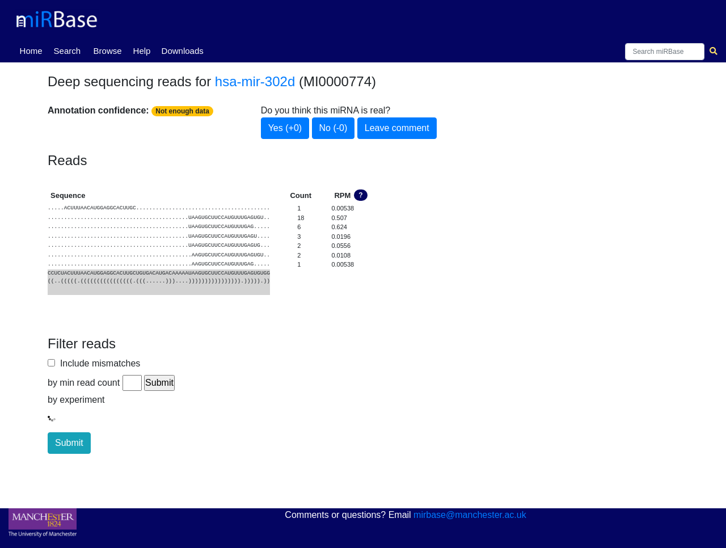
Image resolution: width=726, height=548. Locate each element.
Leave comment (397, 128)
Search (67, 51)
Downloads (183, 51)
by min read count (84, 382)
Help (142, 51)
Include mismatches (97, 363)
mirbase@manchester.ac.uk (469, 515)
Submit (69, 443)
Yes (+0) (285, 128)
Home (33, 50)
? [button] (360, 195)
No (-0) (333, 128)
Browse (108, 51)
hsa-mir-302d (255, 81)
